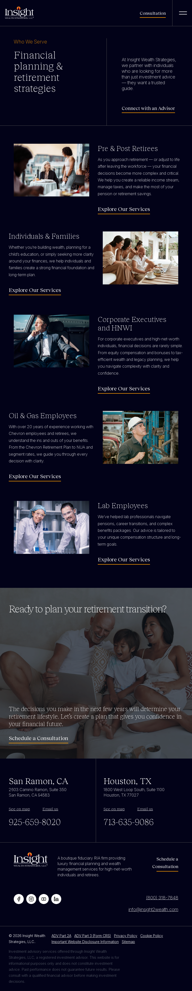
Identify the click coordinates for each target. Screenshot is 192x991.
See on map (19, 808)
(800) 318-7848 (162, 897)
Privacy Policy (125, 936)
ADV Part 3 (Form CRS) (92, 936)
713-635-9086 (129, 821)
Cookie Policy (151, 936)
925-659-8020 (35, 821)
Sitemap (128, 942)
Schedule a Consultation (38, 738)
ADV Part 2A (61, 936)
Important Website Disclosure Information (85, 942)
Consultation (153, 13)
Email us (50, 808)
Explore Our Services (124, 209)
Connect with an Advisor (148, 108)
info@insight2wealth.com (153, 909)
